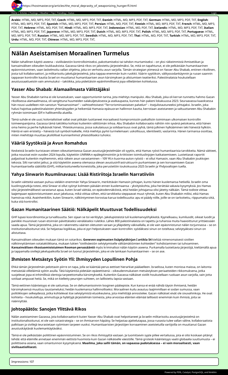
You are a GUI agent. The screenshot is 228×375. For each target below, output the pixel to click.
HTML (26, 20)
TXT (53, 20)
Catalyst (187, 372)
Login (214, 12)
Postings (34, 12)
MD (33, 20)
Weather (44, 12)
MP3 (40, 20)
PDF (47, 20)
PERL (179, 372)
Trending (61, 12)
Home (14, 12)
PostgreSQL (197, 372)
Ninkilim (213, 372)
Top (53, 12)
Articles (23, 12)
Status (71, 12)
